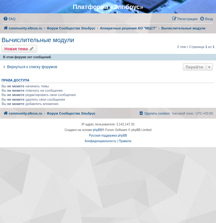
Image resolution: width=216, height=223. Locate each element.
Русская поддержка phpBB (108, 135)
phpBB (97, 130)
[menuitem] (9, 19)
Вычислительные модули (38, 40)
